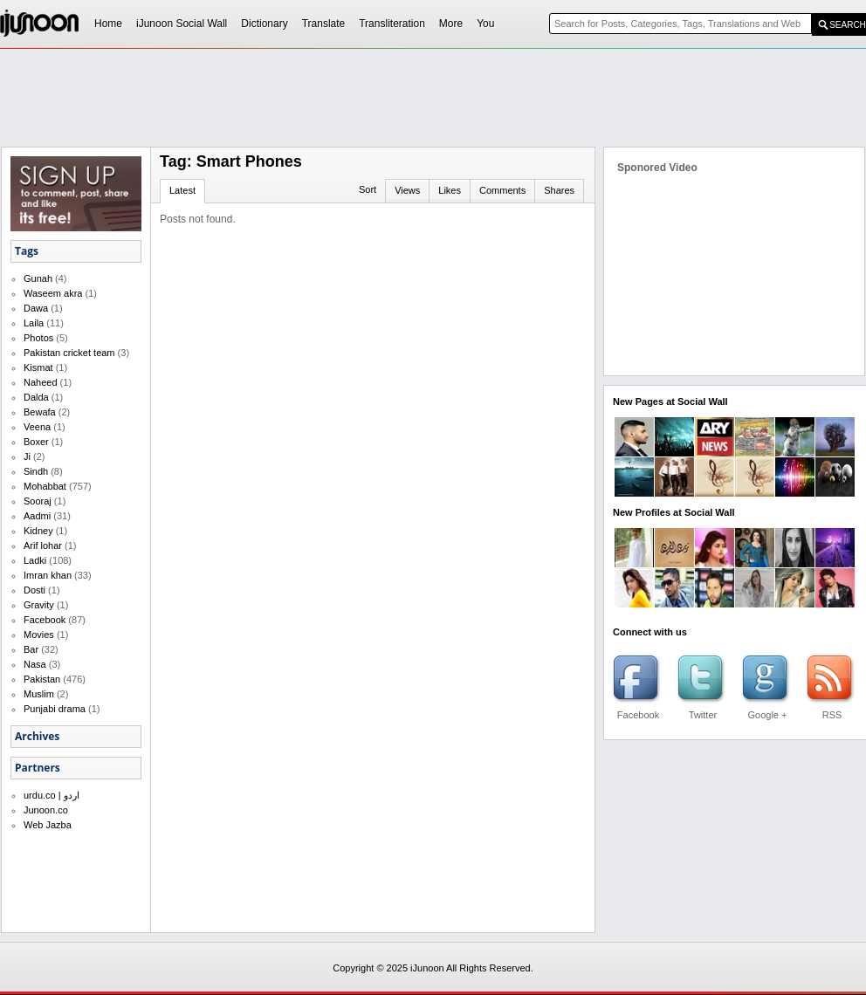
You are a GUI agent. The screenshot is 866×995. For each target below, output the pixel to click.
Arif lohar (43, 545)
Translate (324, 23)
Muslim (39, 694)
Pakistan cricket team (69, 352)
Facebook (44, 619)
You (485, 23)
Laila (34, 323)
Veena (37, 427)
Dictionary (264, 23)
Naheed (41, 382)
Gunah (38, 278)
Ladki (35, 560)
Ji (27, 456)
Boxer (36, 441)
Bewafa (40, 412)
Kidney (38, 530)
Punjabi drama (55, 708)
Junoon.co (46, 810)
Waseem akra (53, 293)
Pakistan (42, 679)
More (451, 23)
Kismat (38, 367)
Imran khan (48, 575)
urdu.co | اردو (51, 795)
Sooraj (38, 501)
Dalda (36, 397)
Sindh (36, 471)
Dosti (34, 590)
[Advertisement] (410, 180)
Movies (39, 634)
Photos (38, 338)
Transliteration (392, 23)
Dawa (36, 308)
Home (108, 23)
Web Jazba (48, 825)
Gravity (39, 605)
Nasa (35, 664)
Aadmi (37, 516)
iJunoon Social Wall (181, 23)
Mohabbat (45, 486)
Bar (31, 649)
